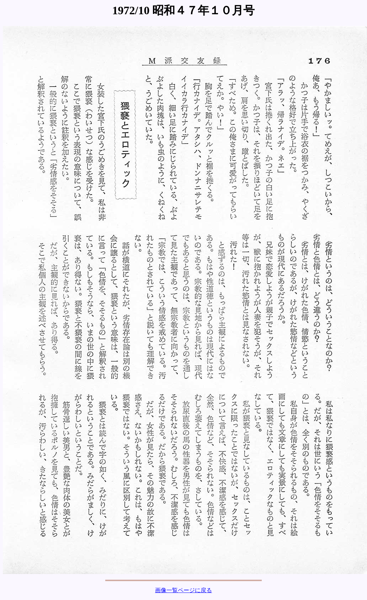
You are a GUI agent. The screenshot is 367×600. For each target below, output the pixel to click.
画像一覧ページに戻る (183, 590)
